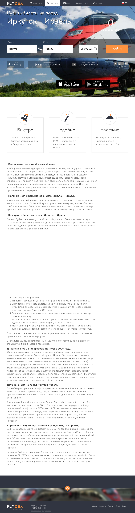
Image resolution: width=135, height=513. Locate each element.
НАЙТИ (117, 49)
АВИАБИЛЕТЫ (36, 3)
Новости (102, 506)
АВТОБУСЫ (97, 3)
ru (126, 3)
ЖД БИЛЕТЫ (52, 3)
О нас (94, 506)
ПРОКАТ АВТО (82, 3)
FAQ (118, 506)
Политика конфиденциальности (41, 511)
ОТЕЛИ (66, 3)
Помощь (111, 506)
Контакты (125, 506)
